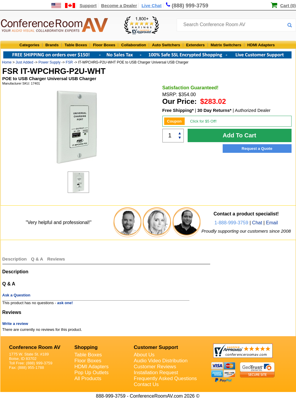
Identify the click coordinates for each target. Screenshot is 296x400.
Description (14, 258)
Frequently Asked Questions (165, 378)
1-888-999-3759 (231, 222)
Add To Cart (239, 135)
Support (88, 5)
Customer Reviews (155, 366)
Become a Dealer (119, 5)
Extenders (195, 45)
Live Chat (152, 5)
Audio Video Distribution (161, 361)
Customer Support (156, 347)
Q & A (37, 258)
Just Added (24, 62)
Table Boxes (76, 45)
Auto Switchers (166, 45)
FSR (69, 62)
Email (272, 222)
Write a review (15, 323)
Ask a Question (16, 295)
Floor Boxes (104, 45)
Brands (52, 45)
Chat (257, 222)
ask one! (65, 303)
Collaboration (133, 45)
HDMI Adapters (261, 45)
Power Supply (50, 62)
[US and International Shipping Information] (63, 5)
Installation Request (156, 372)
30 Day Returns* (214, 110)
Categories (29, 45)
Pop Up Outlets (92, 372)
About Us (144, 355)
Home (7, 62)
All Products (88, 378)
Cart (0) (288, 5)
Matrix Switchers (226, 45)
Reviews (56, 258)
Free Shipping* (178, 110)
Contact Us (146, 384)
